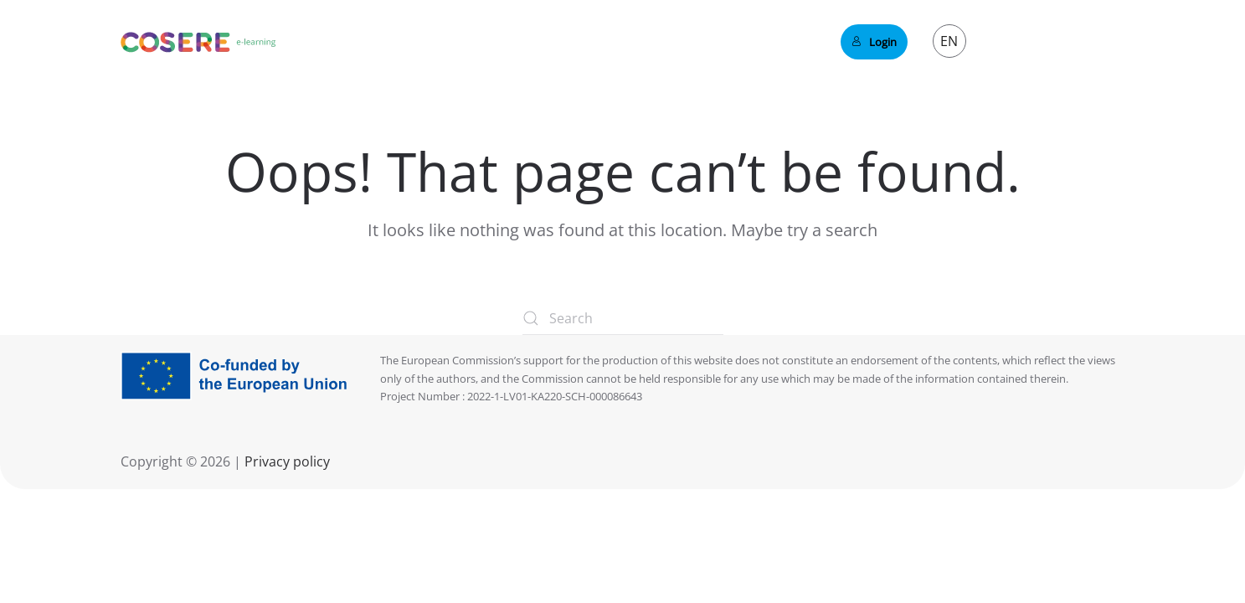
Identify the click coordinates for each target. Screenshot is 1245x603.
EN (949, 41)
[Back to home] (198, 41)
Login (874, 41)
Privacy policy (285, 461)
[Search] (622, 318)
